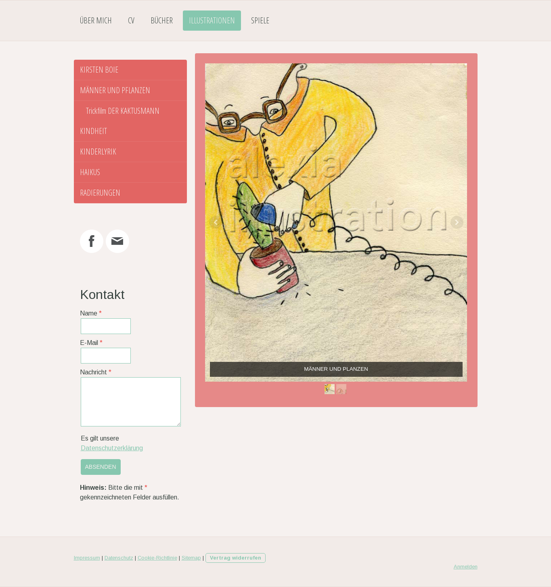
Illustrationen (212, 20)
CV (131, 20)
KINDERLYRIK (98, 151)
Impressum (87, 558)
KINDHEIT (93, 130)
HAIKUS (90, 172)
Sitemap (191, 558)
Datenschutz (119, 558)
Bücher (162, 20)
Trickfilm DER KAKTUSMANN (122, 110)
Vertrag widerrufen (235, 558)
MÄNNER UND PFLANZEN (115, 90)
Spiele (260, 20)
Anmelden (466, 567)
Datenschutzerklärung (112, 448)
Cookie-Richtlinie (157, 558)
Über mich (96, 20)
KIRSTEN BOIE (99, 69)
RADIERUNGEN (100, 192)
